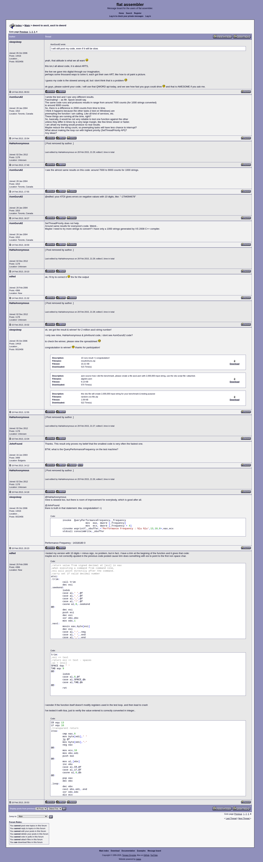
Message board (154, 851)
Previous (24, 32)
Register (137, 13)
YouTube (153, 855)
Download (115, 851)
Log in (148, 16)
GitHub (146, 855)
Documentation (128, 851)
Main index (104, 851)
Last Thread (231, 818)
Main (27, 25)
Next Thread (244, 818)
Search (129, 13)
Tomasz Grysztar (129, 855)
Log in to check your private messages (126, 16)
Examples (141, 851)
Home (121, 13)
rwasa (138, 859)
